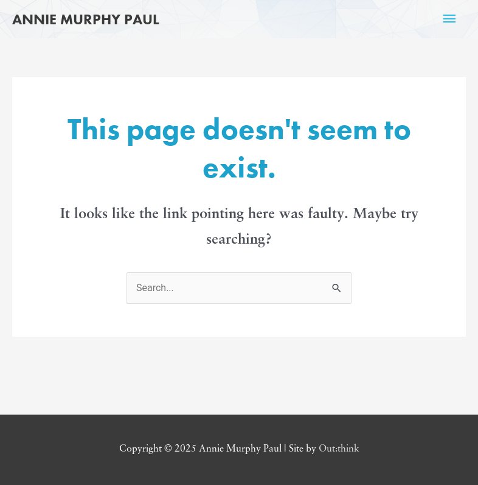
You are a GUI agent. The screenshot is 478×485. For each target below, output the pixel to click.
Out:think (339, 449)
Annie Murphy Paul (85, 19)
